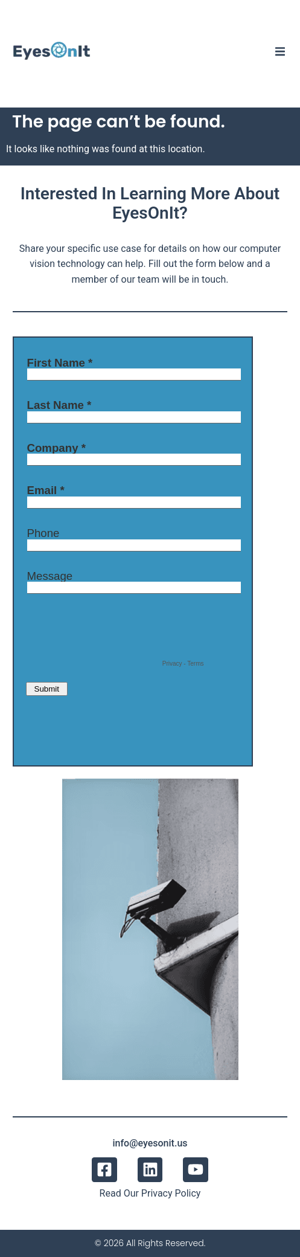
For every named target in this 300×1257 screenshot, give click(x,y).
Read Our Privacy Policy (150, 1193)
